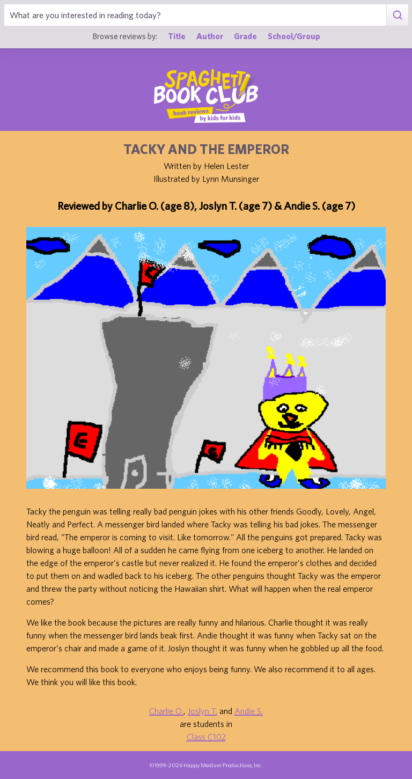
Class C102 (206, 736)
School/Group (294, 36)
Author (209, 36)
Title (177, 36)
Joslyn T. (202, 711)
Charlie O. (166, 711)
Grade (245, 36)
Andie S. (248, 711)
